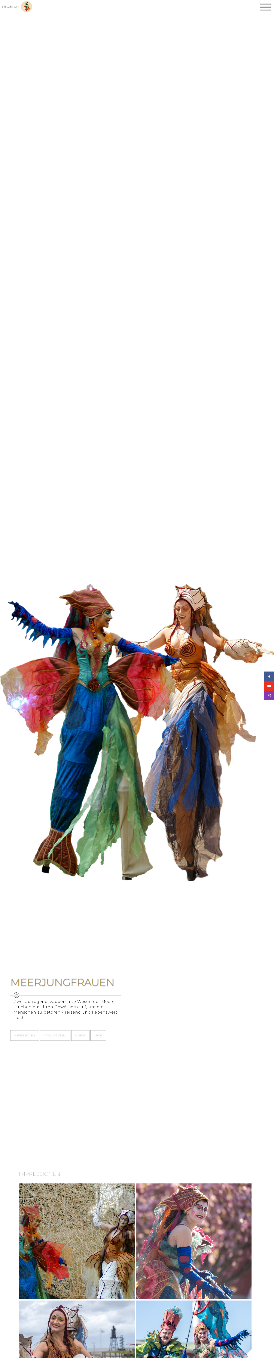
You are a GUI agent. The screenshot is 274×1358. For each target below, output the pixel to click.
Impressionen (25, 1035)
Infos (98, 1035)
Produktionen (55, 1035)
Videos (80, 1035)
